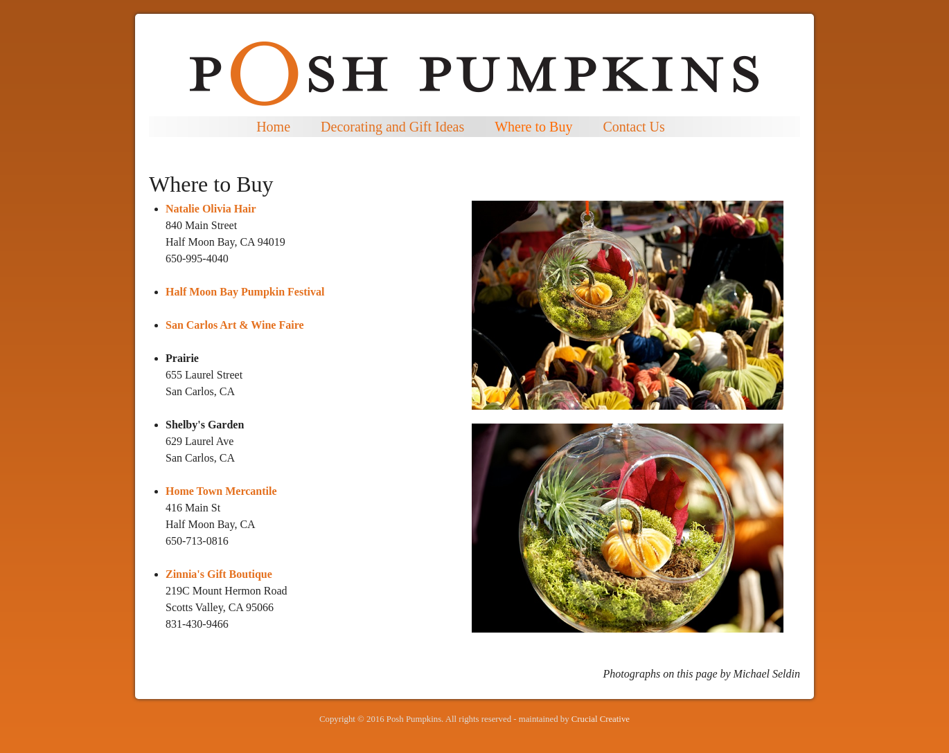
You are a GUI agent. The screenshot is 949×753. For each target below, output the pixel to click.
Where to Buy (533, 126)
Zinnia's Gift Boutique (219, 574)
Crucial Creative (600, 719)
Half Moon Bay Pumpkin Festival (245, 292)
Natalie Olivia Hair (211, 209)
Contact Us (633, 126)
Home (273, 126)
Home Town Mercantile (221, 491)
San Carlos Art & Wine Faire (235, 325)
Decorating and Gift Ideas (392, 126)
